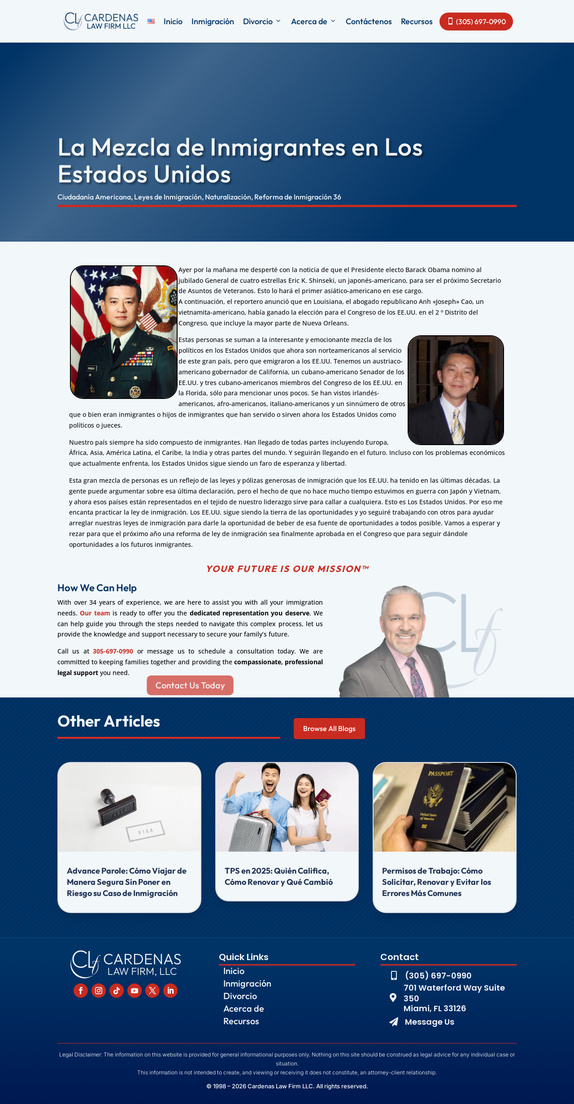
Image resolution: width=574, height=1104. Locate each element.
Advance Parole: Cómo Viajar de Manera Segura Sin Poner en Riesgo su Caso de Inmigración (127, 882)
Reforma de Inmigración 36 (297, 196)
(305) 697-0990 (476, 21)
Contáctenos (369, 21)
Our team (95, 613)
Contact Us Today (190, 685)
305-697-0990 (113, 651)
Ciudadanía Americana (94, 196)
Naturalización (228, 196)
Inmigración (212, 21)
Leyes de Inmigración (168, 196)
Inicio (173, 21)
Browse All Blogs (329, 728)
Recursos (417, 21)
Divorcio (262, 21)
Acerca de (314, 21)
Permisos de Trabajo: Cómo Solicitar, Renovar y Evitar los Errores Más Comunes (436, 882)
